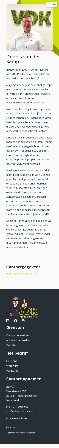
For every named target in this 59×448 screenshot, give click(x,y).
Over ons (11, 361)
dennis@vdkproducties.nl (21, 273)
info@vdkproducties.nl (19, 411)
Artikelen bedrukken (18, 340)
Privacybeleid (12, 427)
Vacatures (12, 370)
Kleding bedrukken (17, 335)
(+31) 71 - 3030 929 (17, 406)
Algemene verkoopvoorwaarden (20, 432)
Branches (11, 345)
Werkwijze (12, 366)
